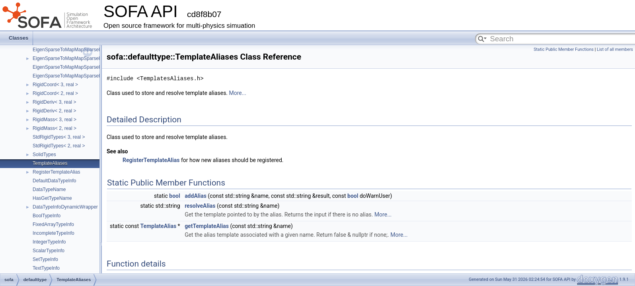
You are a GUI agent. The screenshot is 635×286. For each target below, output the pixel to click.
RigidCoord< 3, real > (55, 84)
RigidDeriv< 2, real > (54, 111)
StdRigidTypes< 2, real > (59, 146)
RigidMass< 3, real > (54, 119)
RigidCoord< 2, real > (55, 93)
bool (174, 196)
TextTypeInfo (46, 268)
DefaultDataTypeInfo (54, 181)
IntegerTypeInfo (49, 242)
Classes (18, 38)
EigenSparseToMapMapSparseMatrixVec (76, 58)
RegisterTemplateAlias (56, 172)
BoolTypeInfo (46, 215)
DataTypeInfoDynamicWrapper (65, 207)
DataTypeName (49, 189)
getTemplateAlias (207, 226)
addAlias (195, 196)
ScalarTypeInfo (48, 250)
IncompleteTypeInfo (53, 233)
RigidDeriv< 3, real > (54, 102)
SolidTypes (44, 154)
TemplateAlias (158, 226)
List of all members (615, 49)
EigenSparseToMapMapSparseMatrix (72, 49)
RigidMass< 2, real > (54, 128)
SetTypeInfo (45, 259)
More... (237, 93)
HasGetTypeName (52, 198)
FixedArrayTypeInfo (53, 224)
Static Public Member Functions (564, 49)
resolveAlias (200, 206)
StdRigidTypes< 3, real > (59, 137)
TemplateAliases (50, 163)
